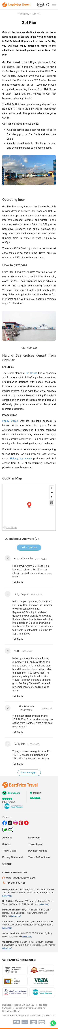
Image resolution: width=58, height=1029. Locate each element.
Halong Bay (23, 13)
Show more (29, 772)
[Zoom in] (51, 488)
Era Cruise (31, 373)
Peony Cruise (10, 420)
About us (7, 837)
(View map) (7, 896)
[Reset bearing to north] (51, 497)
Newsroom (34, 837)
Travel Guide (9, 850)
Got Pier (36, 13)
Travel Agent (35, 844)
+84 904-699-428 (13, 882)
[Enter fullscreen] (51, 503)
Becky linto (19, 744)
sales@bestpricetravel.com (18, 877)
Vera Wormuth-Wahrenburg (26, 708)
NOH (16, 651)
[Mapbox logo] (10, 528)
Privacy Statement (12, 857)
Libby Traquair (21, 594)
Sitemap (7, 863)
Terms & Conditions (39, 857)
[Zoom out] (51, 492)
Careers (6, 844)
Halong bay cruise (21, 458)
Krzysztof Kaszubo (23, 558)
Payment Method (37, 850)
